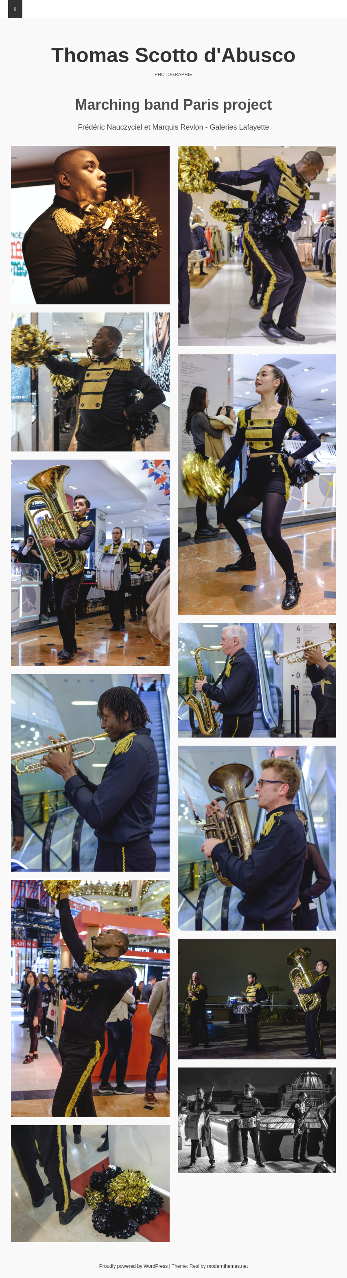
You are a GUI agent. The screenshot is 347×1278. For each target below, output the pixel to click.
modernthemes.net (227, 1266)
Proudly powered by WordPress (133, 1266)
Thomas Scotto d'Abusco (173, 55)
